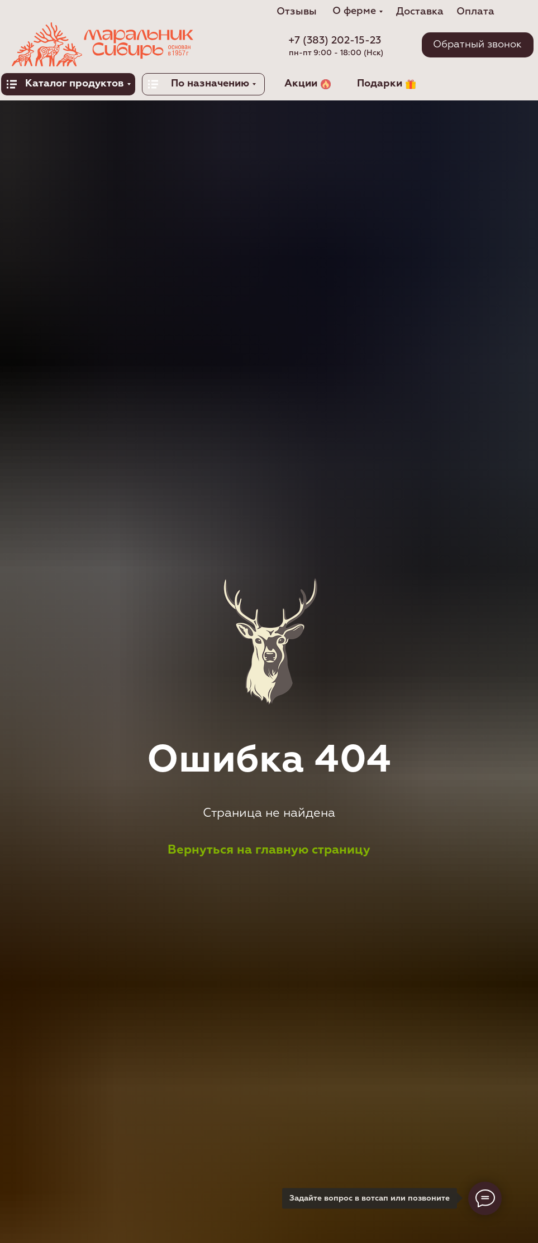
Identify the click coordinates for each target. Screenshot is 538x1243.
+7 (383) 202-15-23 (334, 41)
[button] (478, 44)
